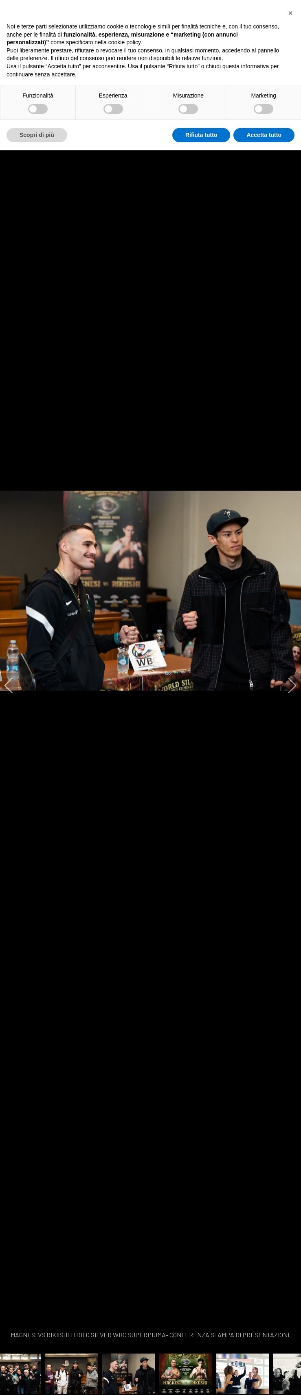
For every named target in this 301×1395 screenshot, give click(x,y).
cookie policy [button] (124, 42)
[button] (290, 13)
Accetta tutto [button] (263, 135)
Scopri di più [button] (37, 135)
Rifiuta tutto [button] (201, 135)
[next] (286, 685)
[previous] (14, 685)
